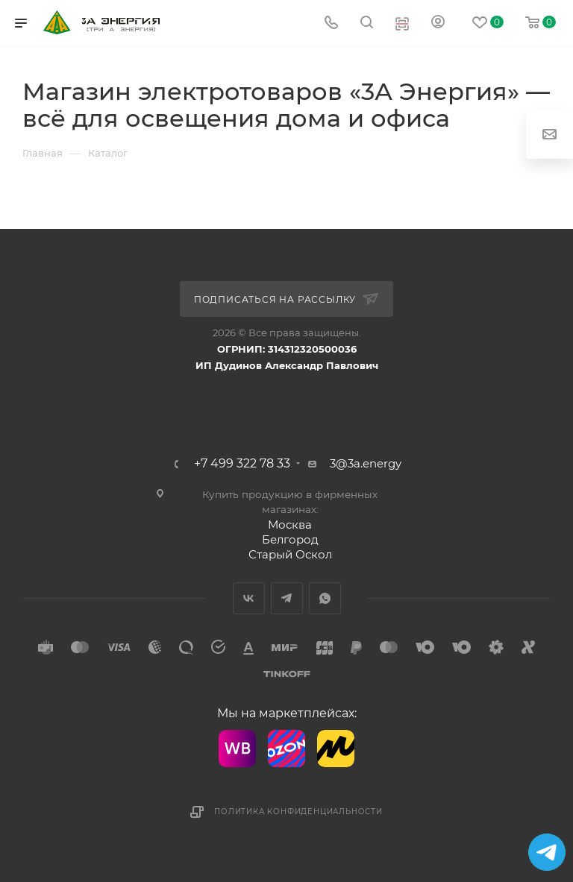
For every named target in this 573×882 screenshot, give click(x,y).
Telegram (287, 598)
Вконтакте (249, 598)
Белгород (290, 539)
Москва (290, 524)
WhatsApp (325, 598)
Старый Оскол (290, 554)
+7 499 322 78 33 (242, 464)
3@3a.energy (365, 463)
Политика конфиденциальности (298, 811)
